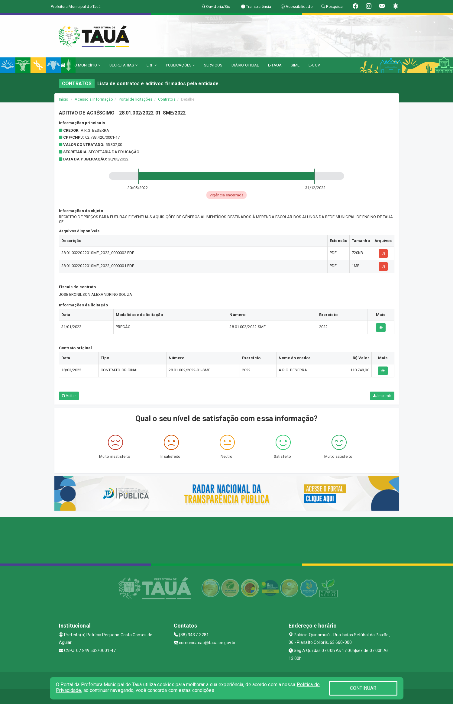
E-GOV (314, 65)
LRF (152, 65)
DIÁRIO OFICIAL (245, 65)
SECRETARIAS (123, 65)
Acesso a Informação (94, 99)
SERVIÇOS (213, 65)
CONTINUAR (363, 688)
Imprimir (382, 396)
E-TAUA (275, 65)
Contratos (167, 99)
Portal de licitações (136, 99)
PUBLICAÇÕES (180, 65)
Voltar (69, 396)
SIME (295, 65)
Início (64, 99)
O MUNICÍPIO (87, 65)
